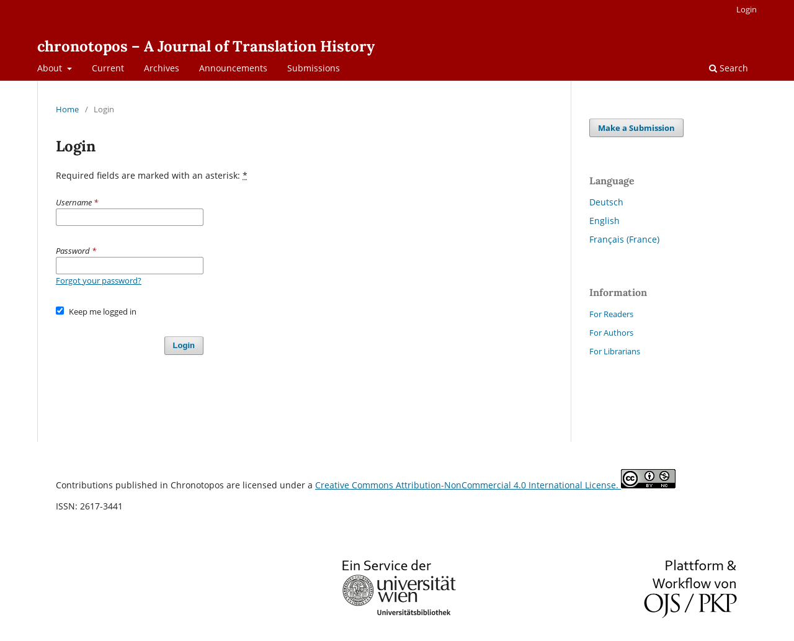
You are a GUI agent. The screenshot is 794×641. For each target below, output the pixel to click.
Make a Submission (636, 127)
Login (746, 9)
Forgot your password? (98, 280)
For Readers (611, 314)
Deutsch (606, 202)
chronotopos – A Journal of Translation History (206, 46)
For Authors (611, 332)
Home (67, 109)
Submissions (313, 68)
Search (728, 68)
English (604, 220)
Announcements (233, 68)
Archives (161, 68)
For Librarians (614, 351)
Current (108, 68)
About (51, 68)
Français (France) (624, 239)
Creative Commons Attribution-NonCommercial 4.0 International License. (468, 485)
